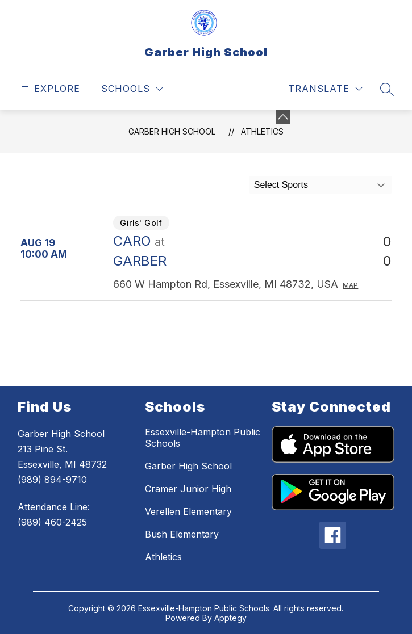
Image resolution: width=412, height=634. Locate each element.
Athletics (262, 131)
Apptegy (230, 618)
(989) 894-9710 (52, 479)
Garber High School (171, 131)
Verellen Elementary (188, 511)
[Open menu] (49, 89)
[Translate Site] (325, 89)
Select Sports (281, 185)
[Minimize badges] (283, 117)
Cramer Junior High (188, 488)
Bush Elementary (182, 534)
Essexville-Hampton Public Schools (202, 437)
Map (350, 285)
